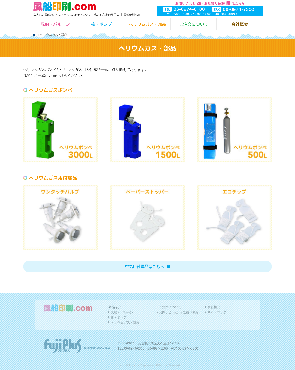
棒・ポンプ (101, 24)
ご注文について (193, 24)
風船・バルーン (55, 24)
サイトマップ (217, 312)
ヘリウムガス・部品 (147, 24)
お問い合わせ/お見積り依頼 (179, 312)
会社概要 (239, 24)
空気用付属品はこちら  (147, 266)
